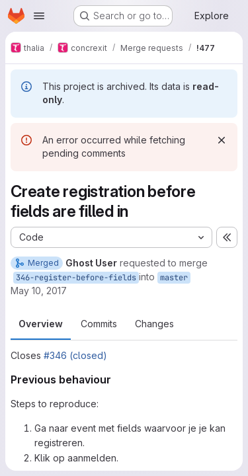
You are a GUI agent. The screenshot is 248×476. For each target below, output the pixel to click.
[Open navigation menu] (39, 15)
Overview (41, 323)
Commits (99, 323)
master (174, 277)
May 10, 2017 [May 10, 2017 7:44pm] (39, 290)
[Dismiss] (221, 140)
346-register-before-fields (76, 277)
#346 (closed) (75, 355)
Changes (154, 323)
